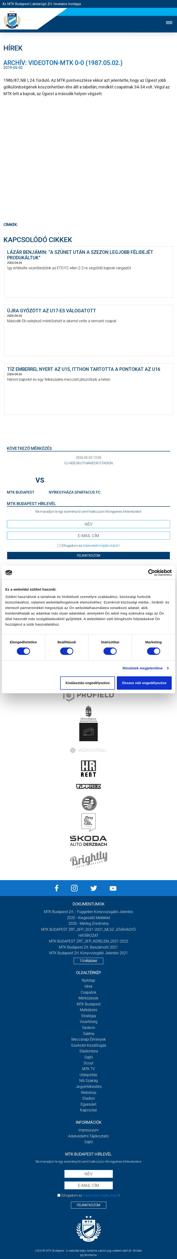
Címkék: (10, 225)
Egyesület (88, 1104)
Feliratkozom (88, 555)
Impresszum (88, 1130)
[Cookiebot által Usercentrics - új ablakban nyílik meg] (151, 572)
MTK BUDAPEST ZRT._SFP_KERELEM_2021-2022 (88, 941)
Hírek (89, 986)
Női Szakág (88, 1080)
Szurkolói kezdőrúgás (88, 1045)
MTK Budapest (88, 1004)
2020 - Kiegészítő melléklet (88, 918)
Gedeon (88, 1027)
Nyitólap (88, 980)
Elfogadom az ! (91, 546)
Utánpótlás (88, 1075)
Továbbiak (88, 961)
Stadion (88, 1098)
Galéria (88, 1033)
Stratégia (88, 1016)
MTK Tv (88, 1069)
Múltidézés (88, 1010)
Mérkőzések (88, 998)
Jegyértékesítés (89, 1086)
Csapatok (88, 992)
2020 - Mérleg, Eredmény (88, 923)
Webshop (88, 1092)
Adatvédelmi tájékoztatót (100, 546)
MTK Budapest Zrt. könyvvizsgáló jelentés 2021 (88, 953)
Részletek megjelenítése (143, 668)
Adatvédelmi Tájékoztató (88, 1136)
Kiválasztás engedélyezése (87, 683)
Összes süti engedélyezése (144, 683)
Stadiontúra (88, 1051)
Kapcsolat (88, 1110)
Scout (88, 1063)
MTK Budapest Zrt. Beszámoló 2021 (88, 947)
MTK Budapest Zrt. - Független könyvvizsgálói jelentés (88, 912)
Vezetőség (88, 1021)
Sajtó (88, 1057)
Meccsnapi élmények (88, 1039)
